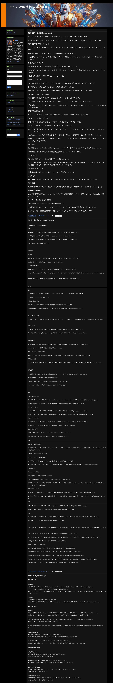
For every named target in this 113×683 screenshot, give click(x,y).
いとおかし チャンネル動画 (13, 119)
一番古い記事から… (12, 102)
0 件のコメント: (44, 216)
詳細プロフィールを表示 (13, 61)
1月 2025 (10, 111)
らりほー (17, 40)
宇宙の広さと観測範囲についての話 (40, 33)
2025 (10, 109)
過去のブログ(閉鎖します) (13, 124)
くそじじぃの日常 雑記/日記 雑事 (26, 6)
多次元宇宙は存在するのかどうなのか (41, 220)
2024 (10, 107)
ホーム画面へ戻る (11, 32)
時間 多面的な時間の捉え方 (37, 576)
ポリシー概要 (10, 95)
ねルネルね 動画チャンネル (13, 122)
